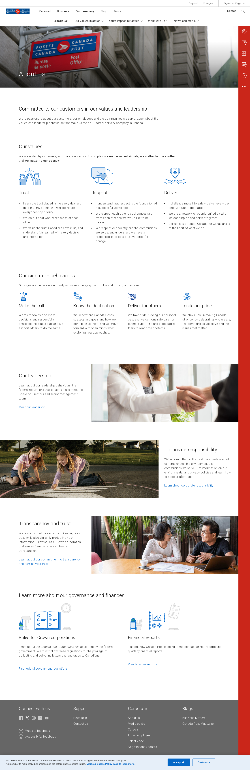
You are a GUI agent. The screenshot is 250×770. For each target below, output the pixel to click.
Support (193, 3)
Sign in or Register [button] (234, 3)
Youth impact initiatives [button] (124, 21)
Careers (133, 729)
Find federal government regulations (43, 668)
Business (63, 11)
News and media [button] (185, 21)
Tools (117, 11)
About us (134, 718)
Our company (85, 11)
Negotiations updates (142, 747)
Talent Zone (136, 741)
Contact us (80, 723)
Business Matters (194, 718)
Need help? (81, 718)
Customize (204, 762)
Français (208, 3)
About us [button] (60, 21)
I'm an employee (139, 735)
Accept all (179, 762)
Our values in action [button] (87, 21)
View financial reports (142, 664)
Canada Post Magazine (198, 723)
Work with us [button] (156, 21)
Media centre (137, 723)
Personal (44, 11)
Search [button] (231, 11)
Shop (104, 11)
